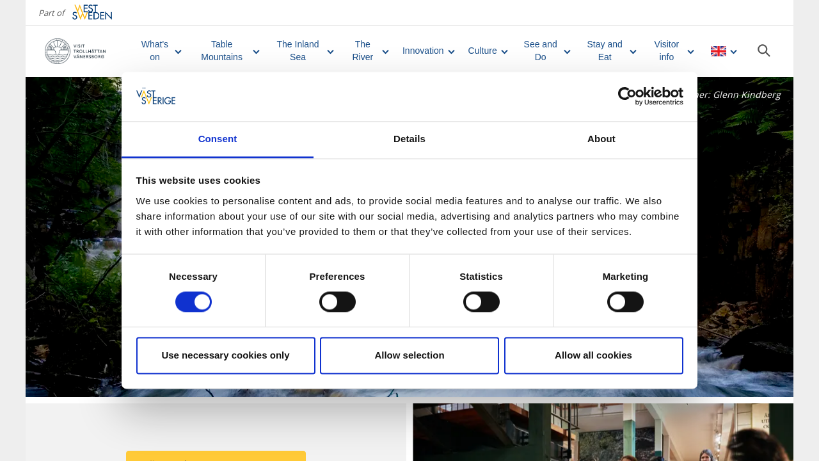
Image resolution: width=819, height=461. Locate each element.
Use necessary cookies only (225, 355)
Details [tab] (409, 138)
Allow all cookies (593, 355)
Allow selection (409, 355)
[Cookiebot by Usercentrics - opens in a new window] (627, 96)
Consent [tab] (217, 138)
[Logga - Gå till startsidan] (85, 51)
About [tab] (601, 138)
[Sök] (764, 51)
